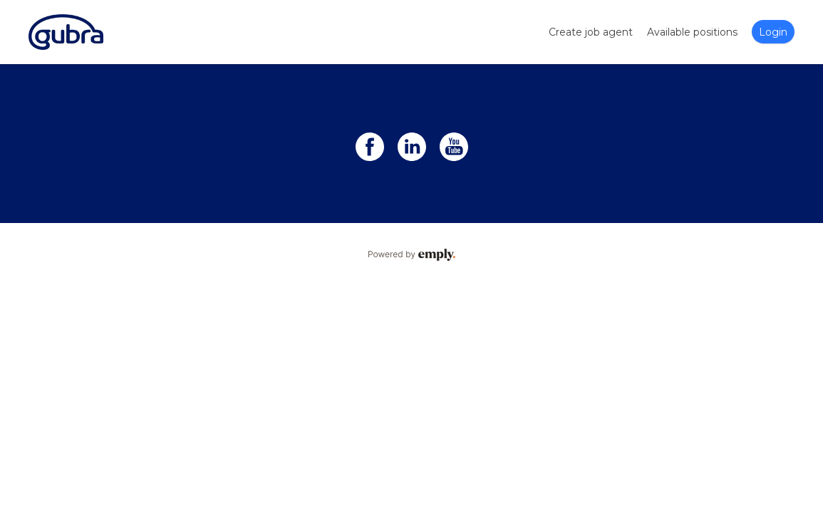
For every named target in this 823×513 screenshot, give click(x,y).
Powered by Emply (411, 255)
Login (773, 32)
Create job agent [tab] (591, 32)
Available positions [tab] (692, 32)
